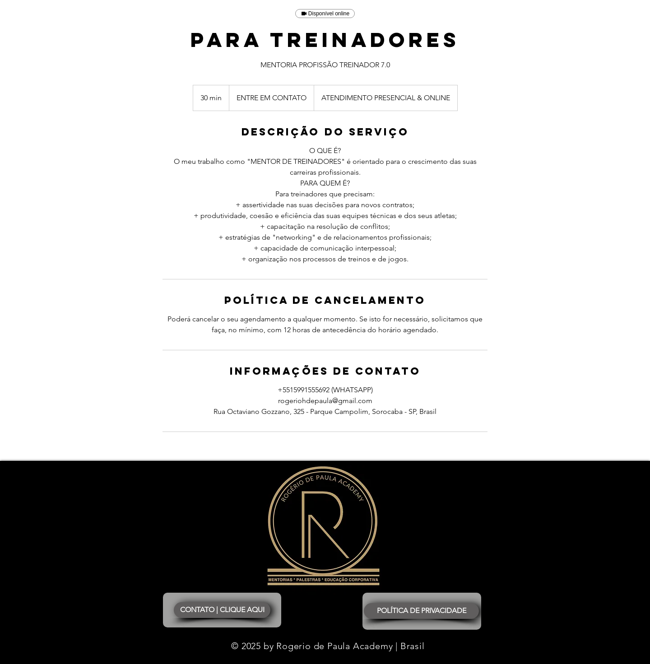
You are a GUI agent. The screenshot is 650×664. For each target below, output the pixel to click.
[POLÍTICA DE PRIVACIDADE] (421, 611)
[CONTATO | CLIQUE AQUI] (222, 610)
